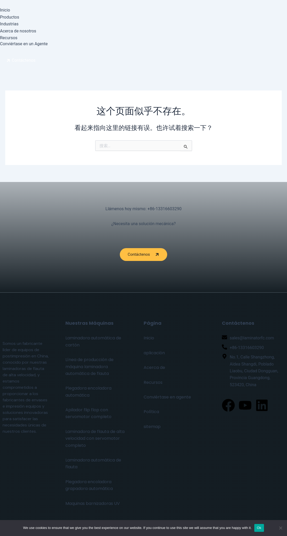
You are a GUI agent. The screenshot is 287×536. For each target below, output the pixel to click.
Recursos (9, 37)
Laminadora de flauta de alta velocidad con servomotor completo (95, 438)
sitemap (152, 427)
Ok (259, 528)
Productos (9, 17)
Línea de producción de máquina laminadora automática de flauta (89, 367)
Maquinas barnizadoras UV (92, 503)
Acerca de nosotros (18, 30)
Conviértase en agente (167, 397)
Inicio (5, 10)
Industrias (9, 23)
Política (151, 412)
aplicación (154, 353)
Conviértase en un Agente (24, 43)
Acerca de (154, 367)
